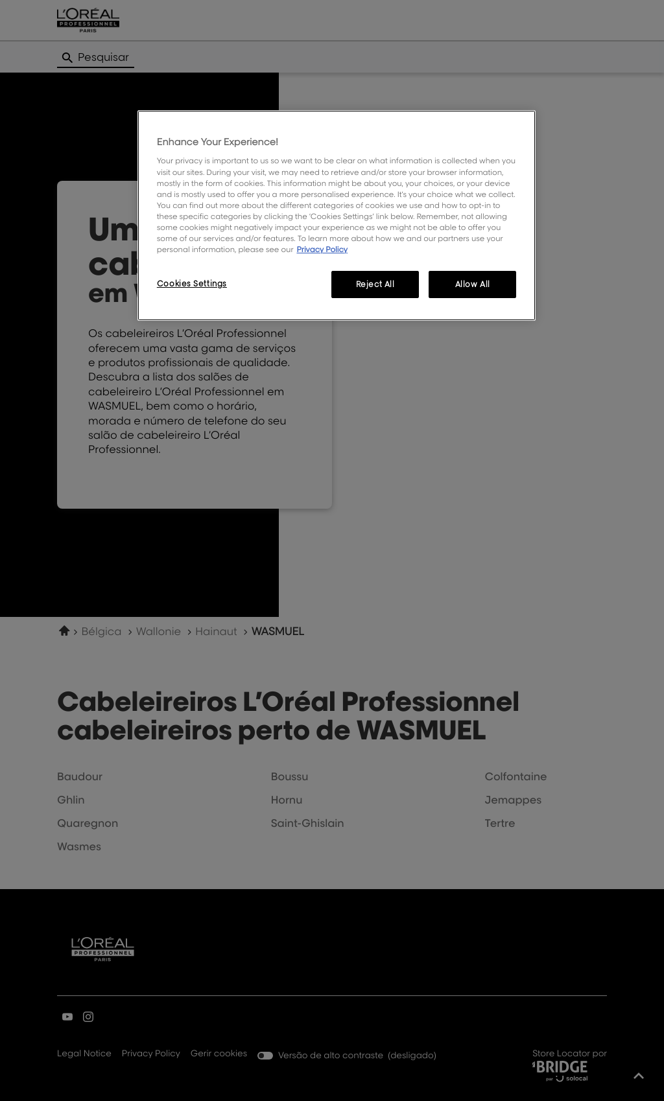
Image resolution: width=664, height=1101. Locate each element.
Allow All (472, 284)
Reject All (375, 284)
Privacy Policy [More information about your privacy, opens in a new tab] (322, 249)
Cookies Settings (192, 283)
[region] (336, 215)
